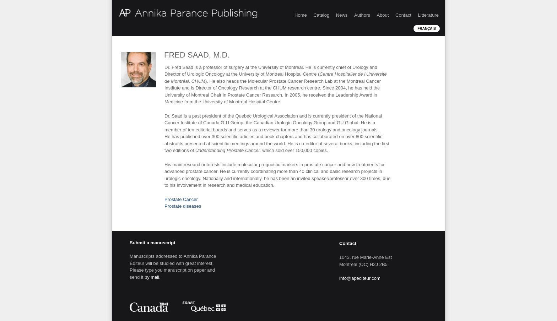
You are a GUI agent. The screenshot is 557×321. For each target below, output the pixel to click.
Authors (362, 15)
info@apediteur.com (359, 278)
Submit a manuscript (152, 242)
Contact (403, 15)
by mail (152, 277)
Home (300, 15)
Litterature (428, 15)
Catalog (321, 15)
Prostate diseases (182, 206)
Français (426, 29)
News (342, 15)
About (383, 15)
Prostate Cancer (181, 199)
